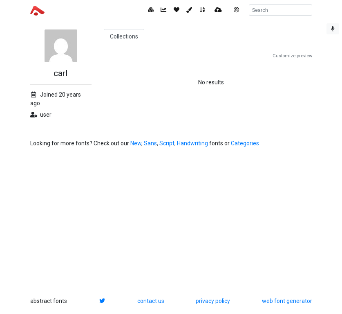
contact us (150, 301)
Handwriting (192, 143)
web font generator (287, 301)
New (135, 143)
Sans (150, 143)
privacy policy (213, 301)
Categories (245, 143)
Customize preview (292, 56)
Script (166, 143)
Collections (124, 36)
